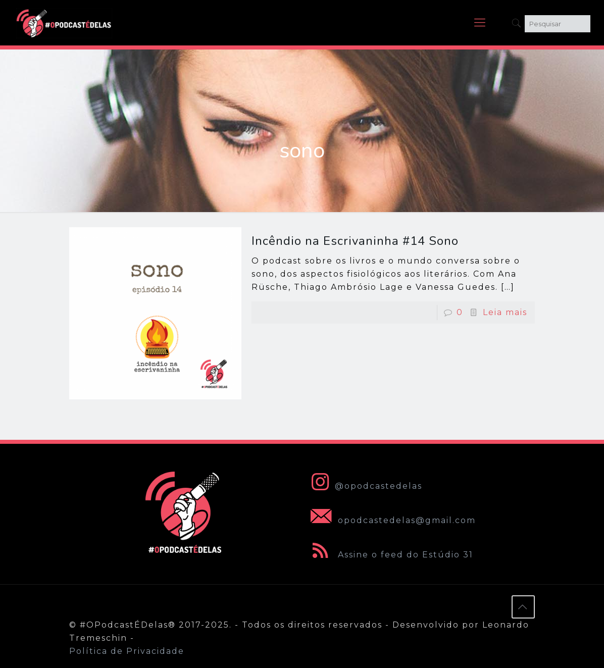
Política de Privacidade (126, 651)
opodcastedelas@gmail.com (391, 520)
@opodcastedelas (364, 486)
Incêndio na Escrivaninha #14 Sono (355, 241)
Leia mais (505, 312)
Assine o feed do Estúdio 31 (390, 554)
